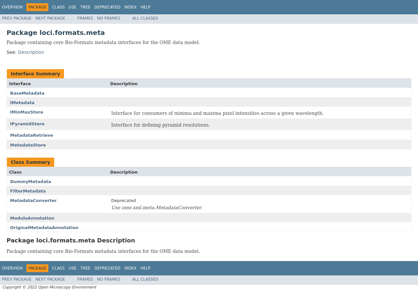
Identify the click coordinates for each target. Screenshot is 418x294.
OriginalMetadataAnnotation (44, 227)
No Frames (108, 18)
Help (145, 7)
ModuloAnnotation (32, 218)
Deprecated (107, 7)
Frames (85, 18)
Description (31, 52)
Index (130, 7)
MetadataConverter (33, 200)
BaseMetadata (27, 93)
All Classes (145, 18)
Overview (12, 7)
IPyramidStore (27, 123)
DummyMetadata (30, 181)
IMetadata (22, 102)
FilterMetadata (28, 191)
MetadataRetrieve (31, 135)
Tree (85, 7)
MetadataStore (28, 145)
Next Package (50, 18)
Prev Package (17, 18)
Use (72, 7)
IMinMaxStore (26, 112)
